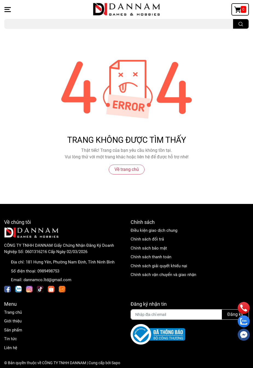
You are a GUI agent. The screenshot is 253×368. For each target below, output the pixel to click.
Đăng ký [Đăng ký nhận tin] (235, 314)
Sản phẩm (13, 330)
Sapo (115, 363)
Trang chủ (13, 312)
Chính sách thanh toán (151, 256)
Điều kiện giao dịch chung (154, 230)
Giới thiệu (13, 321)
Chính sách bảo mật (149, 248)
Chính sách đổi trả (147, 239)
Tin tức (10, 338)
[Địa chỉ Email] (190, 314)
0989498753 (48, 271)
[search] (241, 24)
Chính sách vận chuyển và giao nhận (163, 274)
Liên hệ (10, 347)
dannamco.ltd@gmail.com (47, 279)
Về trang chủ (126, 169)
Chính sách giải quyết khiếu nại (159, 265)
